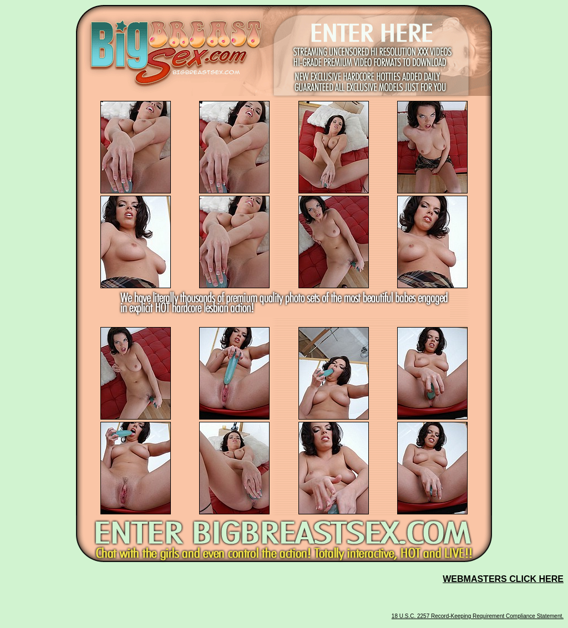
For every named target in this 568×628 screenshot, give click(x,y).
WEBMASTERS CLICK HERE (503, 579)
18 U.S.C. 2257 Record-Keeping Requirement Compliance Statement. (478, 616)
